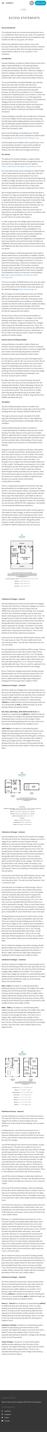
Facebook (6, 1411)
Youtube (6, 1421)
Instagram (6, 1414)
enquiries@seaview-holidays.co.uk (26, 138)
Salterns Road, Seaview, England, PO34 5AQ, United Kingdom (21, 1402)
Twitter (5, 1418)
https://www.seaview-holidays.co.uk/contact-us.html (21, 166)
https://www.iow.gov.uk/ (28, 289)
